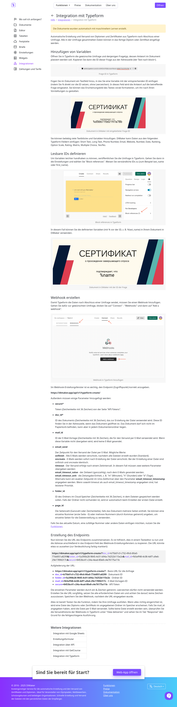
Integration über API (63, 644)
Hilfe (53, 20)
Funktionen (57, 526)
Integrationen (64, 20)
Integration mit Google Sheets (68, 633)
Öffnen (160, 5)
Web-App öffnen (127, 672)
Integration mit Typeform (66, 656)
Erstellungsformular (63, 639)
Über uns (110, 5)
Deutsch (155, 686)
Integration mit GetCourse (66, 650)
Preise (77, 5)
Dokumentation (93, 5)
